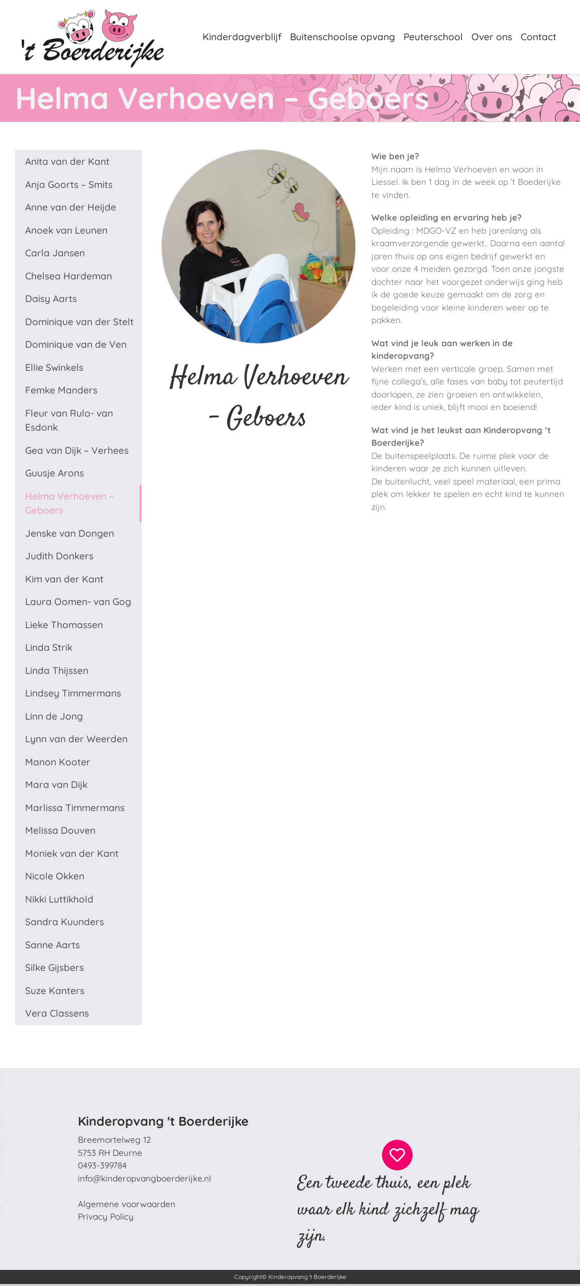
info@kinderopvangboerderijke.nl (144, 1178)
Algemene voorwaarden (126, 1204)
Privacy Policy (106, 1216)
